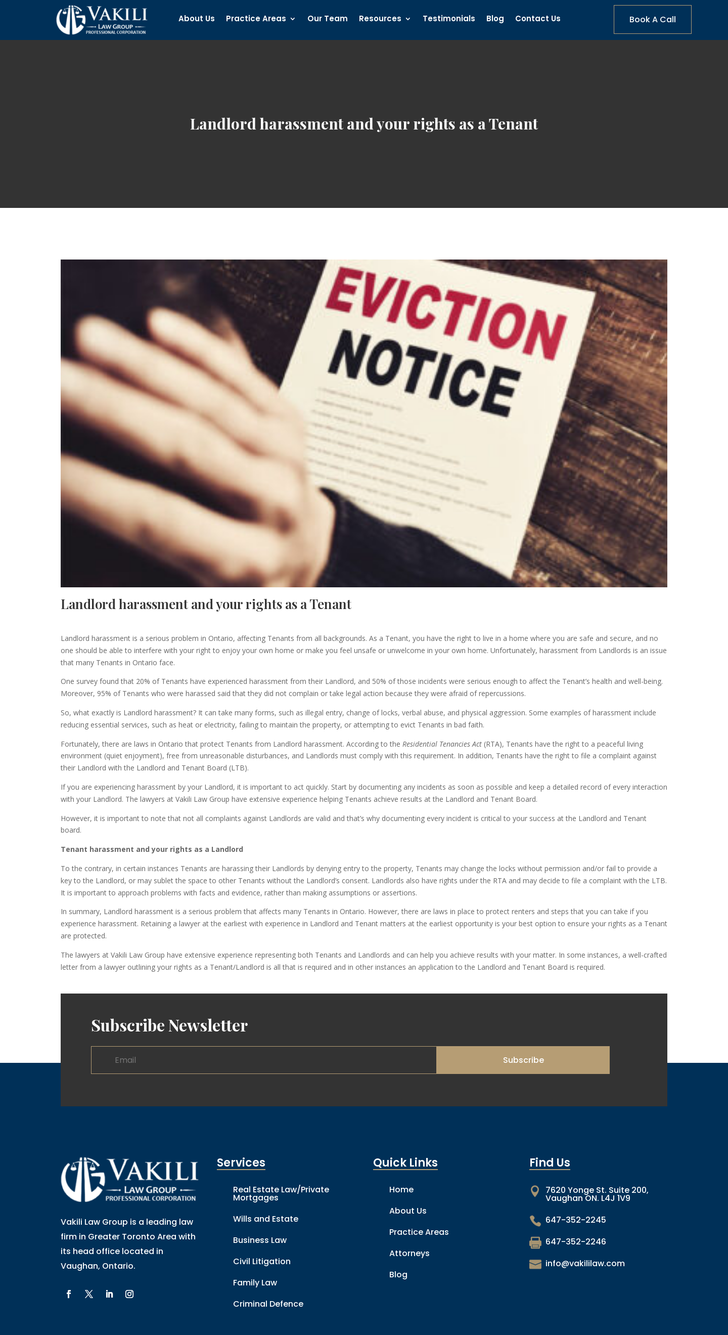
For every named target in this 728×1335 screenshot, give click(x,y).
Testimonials (449, 19)
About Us (196, 19)
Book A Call (652, 19)
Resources (380, 19)
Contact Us (538, 19)
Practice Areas (256, 19)
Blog (495, 19)
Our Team (327, 19)
